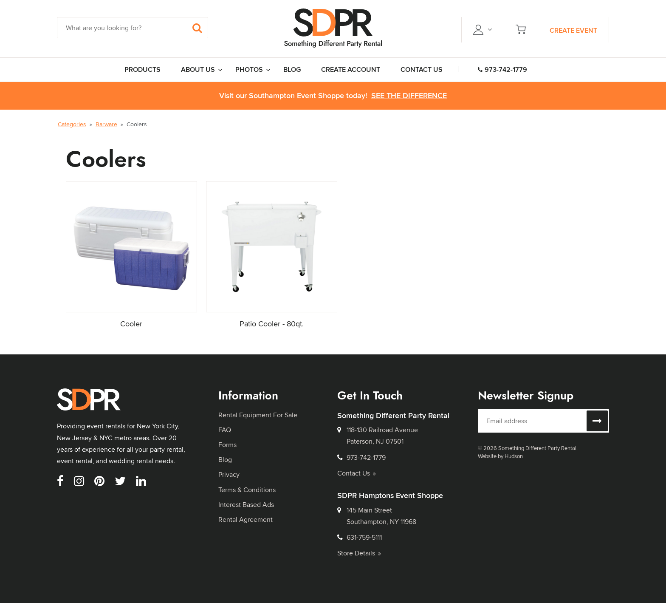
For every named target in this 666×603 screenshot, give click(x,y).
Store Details (359, 553)
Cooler (131, 323)
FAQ (224, 430)
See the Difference (409, 96)
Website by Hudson (500, 456)
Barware (106, 124)
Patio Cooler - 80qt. (272, 323)
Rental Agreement (245, 519)
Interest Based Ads (246, 505)
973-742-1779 (502, 69)
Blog (225, 459)
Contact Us (356, 473)
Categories (72, 124)
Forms (227, 445)
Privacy (229, 474)
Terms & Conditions (247, 490)
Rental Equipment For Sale (257, 415)
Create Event (573, 30)
